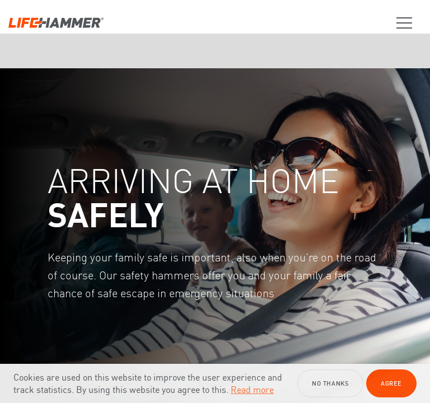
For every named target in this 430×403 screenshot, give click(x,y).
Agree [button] (391, 383)
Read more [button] (252, 389)
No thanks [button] (330, 383)
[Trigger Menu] (399, 23)
